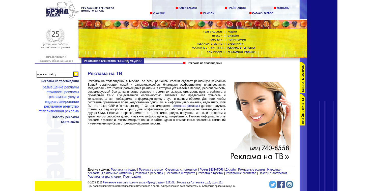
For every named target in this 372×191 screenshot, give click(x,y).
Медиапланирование (62, 101)
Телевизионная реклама (59, 111)
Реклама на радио (123, 169)
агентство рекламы (186, 106)
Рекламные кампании (117, 173)
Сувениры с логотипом (181, 169)
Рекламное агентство (61, 106)
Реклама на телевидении (60, 81)
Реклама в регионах (149, 173)
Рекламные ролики (251, 169)
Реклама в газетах (211, 173)
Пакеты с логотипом (273, 173)
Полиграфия (132, 176)
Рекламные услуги (64, 97)
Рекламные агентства (241, 173)
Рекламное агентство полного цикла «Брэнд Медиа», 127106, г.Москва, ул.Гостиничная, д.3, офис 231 (163, 182)
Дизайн (230, 169)
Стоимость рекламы (62, 92)
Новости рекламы (65, 117)
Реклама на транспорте (104, 176)
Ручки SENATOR (211, 169)
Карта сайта (70, 122)
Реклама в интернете (180, 173)
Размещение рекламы (61, 87)
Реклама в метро (151, 169)
